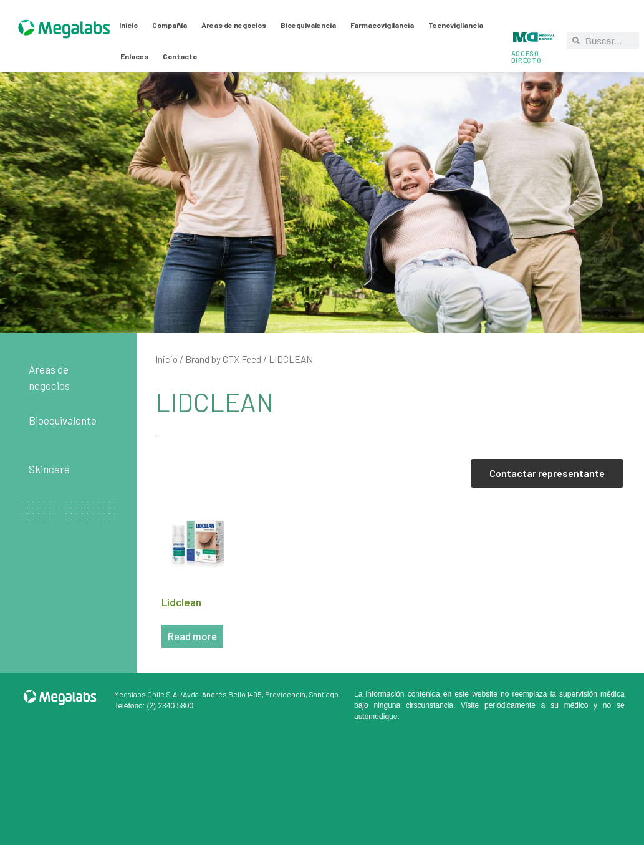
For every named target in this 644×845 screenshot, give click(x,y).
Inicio (128, 25)
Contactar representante (547, 473)
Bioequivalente (63, 420)
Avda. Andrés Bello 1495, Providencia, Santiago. (261, 694)
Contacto (180, 56)
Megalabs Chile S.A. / (148, 694)
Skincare (49, 469)
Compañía (169, 25)
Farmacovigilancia (382, 25)
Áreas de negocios (233, 25)
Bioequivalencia (308, 25)
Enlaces (134, 56)
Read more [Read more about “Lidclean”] (192, 636)
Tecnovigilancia (455, 25)
